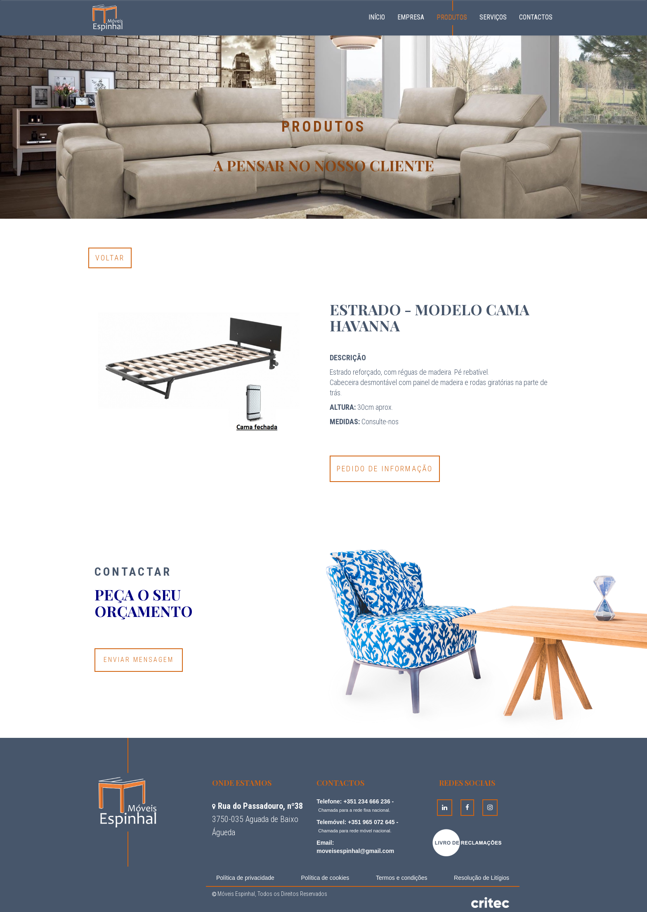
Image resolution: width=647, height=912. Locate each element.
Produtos (452, 17)
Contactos (536, 17)
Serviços (493, 17)
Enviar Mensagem (139, 660)
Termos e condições (401, 877)
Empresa (410, 17)
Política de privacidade (245, 877)
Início (379, 16)
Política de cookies (325, 877)
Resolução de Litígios (481, 877)
